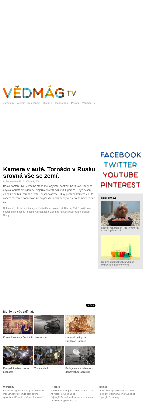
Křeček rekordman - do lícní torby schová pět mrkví (120, 229)
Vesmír (21, 103)
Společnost (33, 103)
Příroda (75, 103)
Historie (47, 103)
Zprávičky (8, 103)
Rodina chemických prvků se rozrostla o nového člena (117, 263)
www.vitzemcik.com (125, 390)
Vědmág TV (88, 103)
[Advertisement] (35, 40)
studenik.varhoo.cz (125, 394)
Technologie (61, 103)
